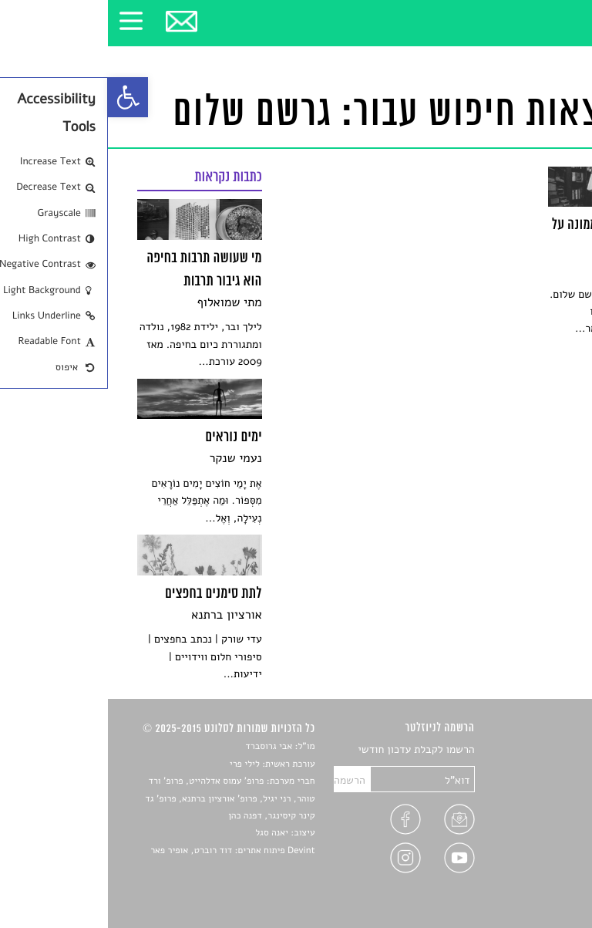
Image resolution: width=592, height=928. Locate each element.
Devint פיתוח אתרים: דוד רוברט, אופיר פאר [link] (124, 851)
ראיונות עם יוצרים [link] (524, 822)
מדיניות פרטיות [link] (529, 858)
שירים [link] (549, 768)
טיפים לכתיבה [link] (532, 840)
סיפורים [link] (545, 750)
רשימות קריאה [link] (531, 804)
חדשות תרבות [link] (533, 786)
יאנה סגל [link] (163, 833)
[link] (20, 97)
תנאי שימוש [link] (537, 876)
